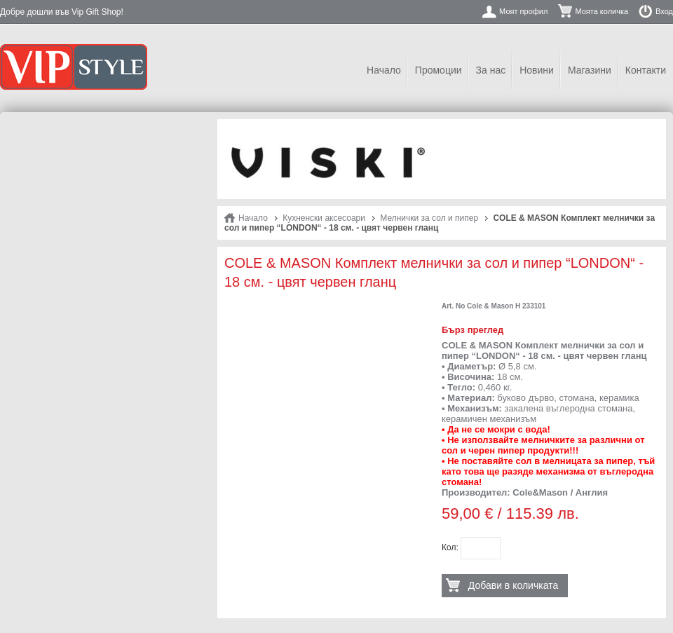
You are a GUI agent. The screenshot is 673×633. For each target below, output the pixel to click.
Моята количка (601, 11)
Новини (536, 70)
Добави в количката (513, 585)
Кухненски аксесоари (324, 218)
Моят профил (523, 11)
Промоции (438, 70)
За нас (491, 70)
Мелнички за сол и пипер (429, 218)
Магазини (589, 70)
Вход (664, 11)
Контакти (645, 70)
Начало (384, 70)
